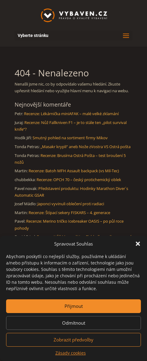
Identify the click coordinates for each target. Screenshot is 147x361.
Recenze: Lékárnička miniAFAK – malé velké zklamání (71, 113)
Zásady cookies (70, 353)
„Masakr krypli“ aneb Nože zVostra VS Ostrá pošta (85, 146)
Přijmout (74, 306)
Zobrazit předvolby (73, 340)
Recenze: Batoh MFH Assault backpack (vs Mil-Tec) (74, 170)
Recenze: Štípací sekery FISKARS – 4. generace (69, 212)
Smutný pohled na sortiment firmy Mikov (70, 137)
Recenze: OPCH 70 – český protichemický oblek (79, 179)
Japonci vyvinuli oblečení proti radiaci (70, 203)
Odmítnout (73, 323)
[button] (138, 244)
